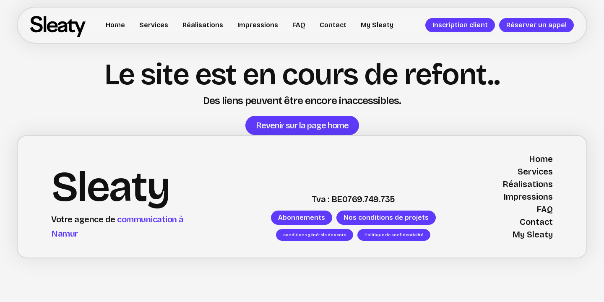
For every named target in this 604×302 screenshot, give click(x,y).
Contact (333, 25)
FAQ (298, 25)
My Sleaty (377, 25)
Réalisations (202, 25)
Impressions (257, 25)
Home (115, 25)
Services (153, 25)
